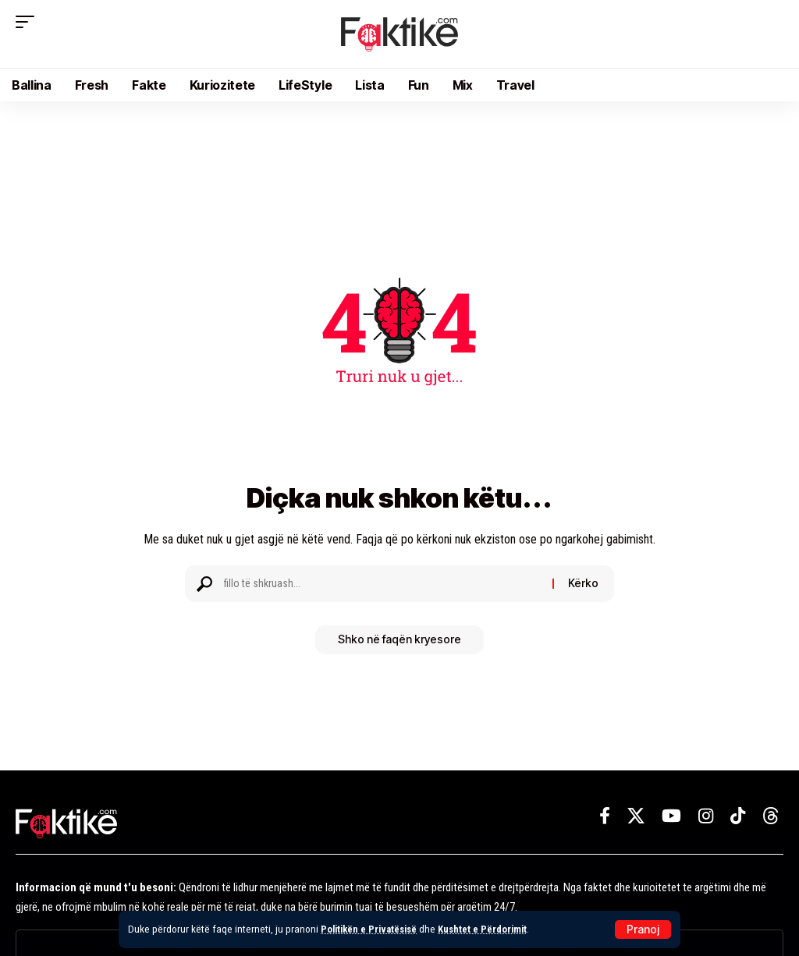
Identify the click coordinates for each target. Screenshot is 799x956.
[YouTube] (671, 816)
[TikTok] (737, 816)
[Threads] (770, 816)
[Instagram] (705, 816)
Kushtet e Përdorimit (491, 928)
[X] (635, 816)
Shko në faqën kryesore (399, 640)
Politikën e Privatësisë (372, 928)
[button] (643, 929)
